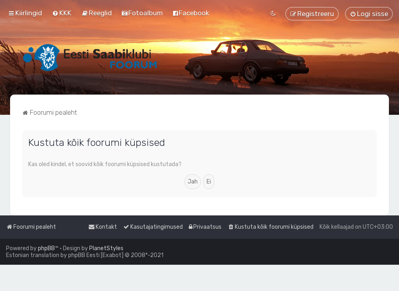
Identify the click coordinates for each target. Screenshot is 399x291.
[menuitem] (61, 13)
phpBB (46, 248)
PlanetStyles (106, 248)
